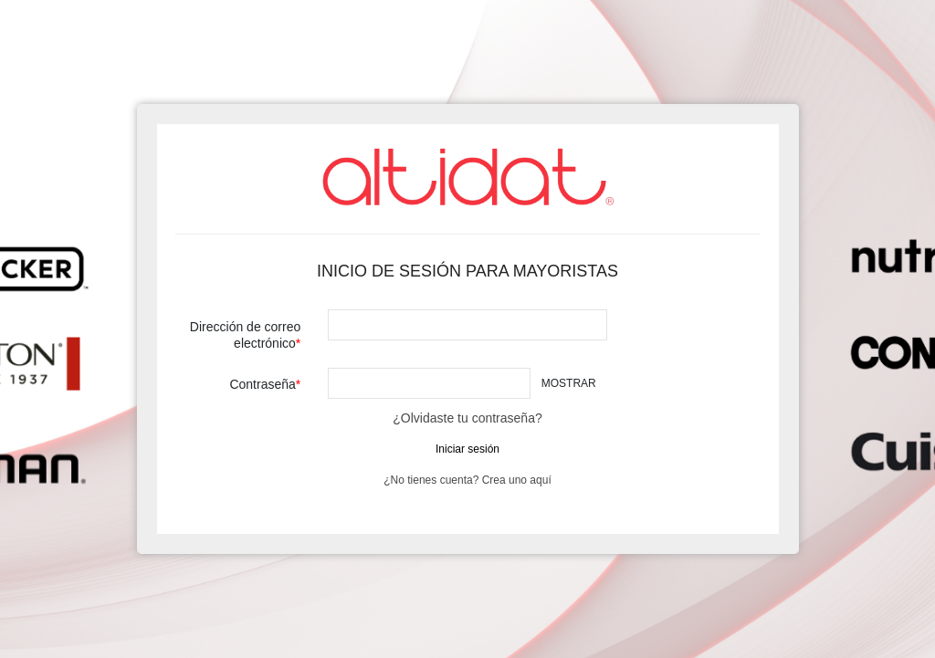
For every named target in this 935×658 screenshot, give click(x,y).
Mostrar (568, 383)
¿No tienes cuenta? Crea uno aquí (467, 480)
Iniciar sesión (467, 449)
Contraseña (262, 384)
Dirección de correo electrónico (245, 334)
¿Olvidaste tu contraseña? (467, 418)
